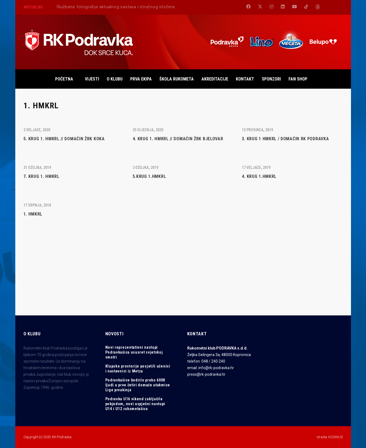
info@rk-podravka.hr (216, 368)
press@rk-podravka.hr (206, 374)
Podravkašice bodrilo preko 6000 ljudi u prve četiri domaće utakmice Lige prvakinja (137, 385)
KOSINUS (335, 437)
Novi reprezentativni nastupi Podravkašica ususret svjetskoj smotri (134, 352)
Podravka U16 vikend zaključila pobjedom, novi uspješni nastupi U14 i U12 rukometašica (135, 404)
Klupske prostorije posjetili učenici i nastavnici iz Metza (137, 368)
